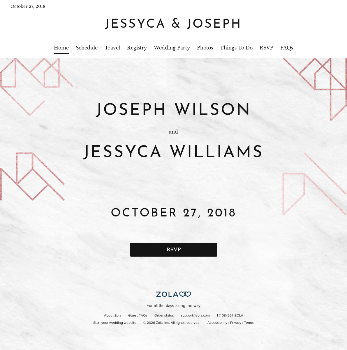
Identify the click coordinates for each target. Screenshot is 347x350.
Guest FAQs (137, 315)
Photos (205, 48)
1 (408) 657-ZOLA (230, 315)
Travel (112, 48)
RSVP (266, 48)
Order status (164, 315)
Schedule (87, 48)
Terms (249, 323)
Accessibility (217, 323)
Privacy (235, 323)
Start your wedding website (114, 323)
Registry (137, 48)
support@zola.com (195, 315)
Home (61, 48)
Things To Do (236, 48)
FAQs (286, 48)
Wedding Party (172, 48)
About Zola (112, 315)
